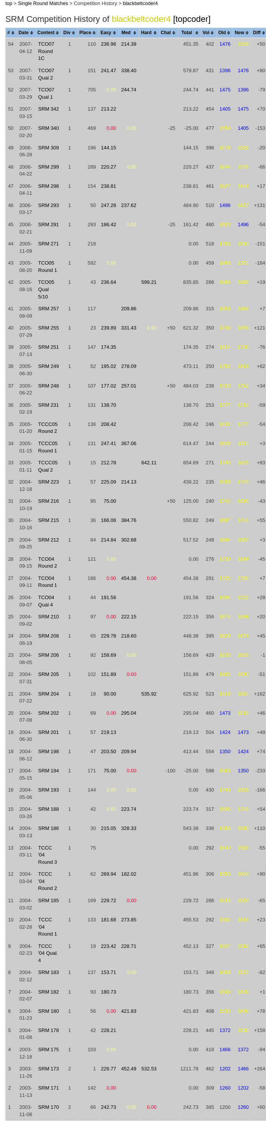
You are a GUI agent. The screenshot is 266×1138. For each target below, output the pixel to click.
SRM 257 (48, 308)
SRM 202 (48, 713)
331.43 (128, 328)
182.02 (128, 874)
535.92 (149, 694)
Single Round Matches (43, 3)
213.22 (108, 109)
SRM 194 (48, 771)
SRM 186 (48, 828)
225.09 (108, 482)
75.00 (110, 501)
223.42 (108, 946)
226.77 (108, 1069)
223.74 (128, 809)
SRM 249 (48, 366)
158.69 (108, 655)
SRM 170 (48, 1107)
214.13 (128, 482)
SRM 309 (48, 148)
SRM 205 (48, 674)
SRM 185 (48, 900)
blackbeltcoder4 (140, 3)
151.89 (108, 674)
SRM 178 (48, 1030)
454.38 (128, 578)
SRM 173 (48, 1069)
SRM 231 (48, 405)
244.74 (128, 90)
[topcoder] (192, 19)
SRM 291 (48, 224)
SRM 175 (48, 1049)
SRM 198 (48, 751)
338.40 (128, 70)
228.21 (108, 1030)
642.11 (149, 462)
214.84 (108, 540)
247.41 (108, 443)
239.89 (108, 328)
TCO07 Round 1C (46, 51)
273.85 (128, 920)
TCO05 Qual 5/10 (46, 289)
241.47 (108, 70)
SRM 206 (48, 655)
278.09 (128, 366)
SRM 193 (48, 790)
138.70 (108, 405)
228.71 (128, 946)
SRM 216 (48, 501)
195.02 (108, 366)
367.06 (128, 443)
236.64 (108, 282)
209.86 (128, 308)
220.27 (108, 167)
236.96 (108, 44)
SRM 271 (48, 244)
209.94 (128, 751)
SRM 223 (48, 482)
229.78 (108, 636)
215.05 (108, 828)
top (8, 3)
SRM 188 (48, 809)
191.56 (108, 597)
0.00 (111, 90)
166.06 (108, 520)
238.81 (108, 186)
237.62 (128, 205)
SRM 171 (48, 1088)
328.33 (128, 828)
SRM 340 (48, 128)
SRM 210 (48, 617)
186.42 (108, 224)
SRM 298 (48, 186)
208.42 (108, 424)
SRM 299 (48, 167)
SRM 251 (48, 347)
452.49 (128, 1069)
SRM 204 (48, 694)
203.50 (108, 751)
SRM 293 (48, 205)
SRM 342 (48, 109)
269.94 (108, 874)
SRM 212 (48, 540)
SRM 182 (48, 992)
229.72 (108, 900)
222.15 (128, 617)
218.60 (128, 636)
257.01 (128, 386)
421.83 (128, 1011)
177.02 (108, 386)
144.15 (108, 148)
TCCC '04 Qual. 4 (48, 953)
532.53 (149, 1069)
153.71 (108, 972)
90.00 (110, 694)
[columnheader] (11, 33)
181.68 (108, 920)
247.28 (108, 205)
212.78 (108, 462)
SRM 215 (48, 520)
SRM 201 (48, 732)
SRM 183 (48, 972)
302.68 (128, 540)
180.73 (108, 992)
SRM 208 (48, 636)
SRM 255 (48, 328)
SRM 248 (48, 386)
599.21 (149, 282)
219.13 (108, 732)
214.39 (128, 44)
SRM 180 (48, 1011)
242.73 (108, 1107)
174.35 (108, 347)
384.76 (128, 520)
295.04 (128, 713)
